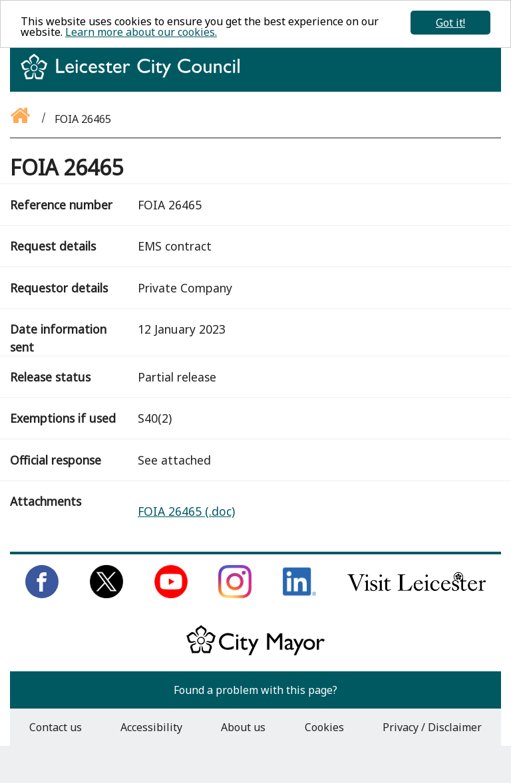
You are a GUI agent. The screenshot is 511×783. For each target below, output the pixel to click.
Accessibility (151, 727)
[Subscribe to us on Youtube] (171, 594)
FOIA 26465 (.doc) (186, 511)
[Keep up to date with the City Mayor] (255, 652)
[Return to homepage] (135, 78)
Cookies (324, 727)
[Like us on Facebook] (42, 594)
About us (243, 727)
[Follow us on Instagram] (235, 594)
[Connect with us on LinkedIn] (299, 594)
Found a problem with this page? (255, 690)
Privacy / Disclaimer (432, 727)
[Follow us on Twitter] (106, 594)
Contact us (55, 727)
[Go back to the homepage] (21, 119)
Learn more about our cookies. (141, 32)
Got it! (450, 22)
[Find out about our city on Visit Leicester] (416, 594)
